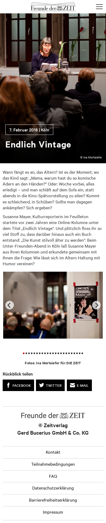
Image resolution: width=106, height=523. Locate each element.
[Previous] (9, 305)
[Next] (96, 305)
